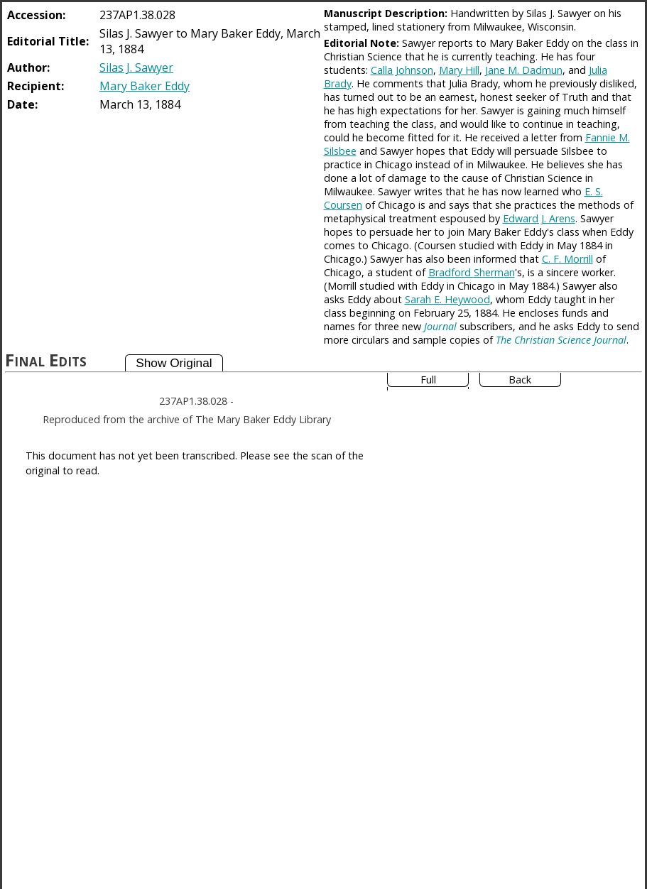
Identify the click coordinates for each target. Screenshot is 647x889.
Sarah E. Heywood (447, 299)
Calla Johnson (402, 70)
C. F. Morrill (567, 259)
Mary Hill (459, 70)
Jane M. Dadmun (523, 70)
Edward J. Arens (539, 218)
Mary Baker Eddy (144, 86)
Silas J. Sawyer (136, 67)
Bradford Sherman (471, 272)
